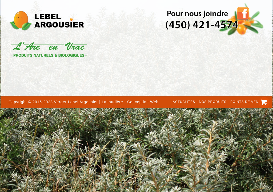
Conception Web (142, 102)
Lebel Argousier (83, 102)
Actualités (184, 102)
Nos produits (212, 102)
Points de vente (246, 102)
